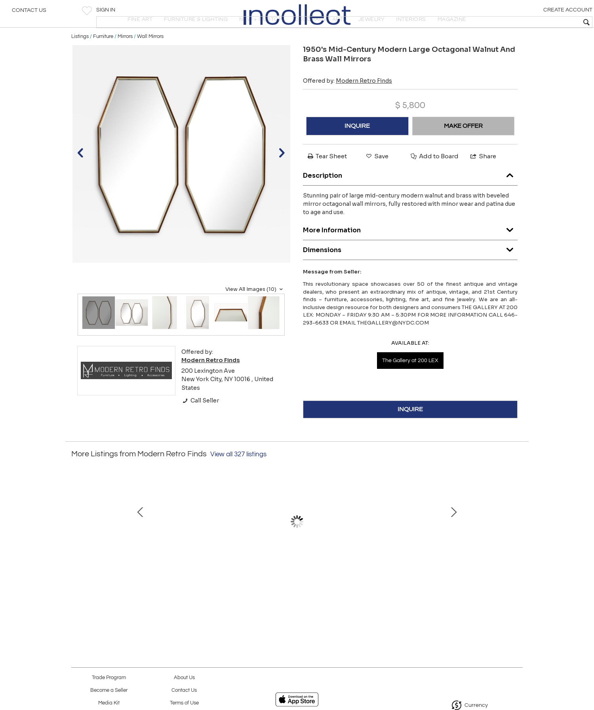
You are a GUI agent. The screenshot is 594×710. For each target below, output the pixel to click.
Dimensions (410, 272)
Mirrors (125, 60)
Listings (80, 60)
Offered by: (347, 104)
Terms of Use (184, 703)
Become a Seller (109, 690)
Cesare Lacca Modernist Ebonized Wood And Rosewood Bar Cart (128, 585)
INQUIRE (357, 149)
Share (482, 180)
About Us (184, 677)
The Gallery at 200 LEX (410, 384)
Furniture (103, 60)
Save (376, 180)
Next (517, 545)
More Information (410, 252)
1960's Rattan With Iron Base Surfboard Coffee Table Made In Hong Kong (461, 585)
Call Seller (200, 424)
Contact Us (29, 14)
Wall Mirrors (150, 60)
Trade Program (109, 677)
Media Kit (109, 703)
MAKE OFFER (463, 149)
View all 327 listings (238, 478)
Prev (77, 545)
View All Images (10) (255, 313)
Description (410, 197)
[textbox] (530, 22)
